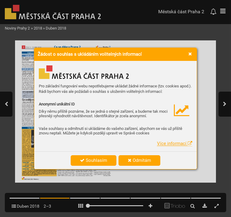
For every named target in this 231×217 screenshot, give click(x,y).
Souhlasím (93, 160)
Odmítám (139, 160)
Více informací (174, 143)
